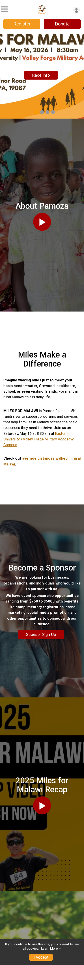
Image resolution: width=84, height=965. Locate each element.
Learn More (49, 949)
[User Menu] (76, 10)
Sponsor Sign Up (41, 634)
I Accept (41, 957)
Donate (62, 24)
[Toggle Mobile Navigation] (4, 9)
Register (21, 24)
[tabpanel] (42, 75)
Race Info (41, 75)
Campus (10, 444)
